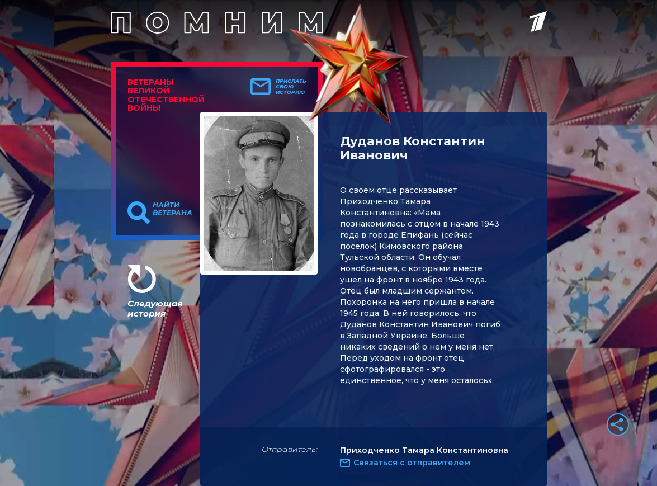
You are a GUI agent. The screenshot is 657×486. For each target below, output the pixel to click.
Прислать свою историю (291, 86)
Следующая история (154, 308)
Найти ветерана (172, 209)
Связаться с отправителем (411, 462)
